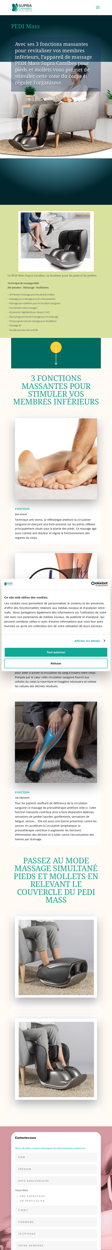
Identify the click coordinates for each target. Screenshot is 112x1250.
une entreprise (30, 1196)
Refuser (56, 663)
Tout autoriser (56, 652)
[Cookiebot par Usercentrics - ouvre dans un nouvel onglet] (91, 584)
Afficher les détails (87, 640)
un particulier (30, 1201)
